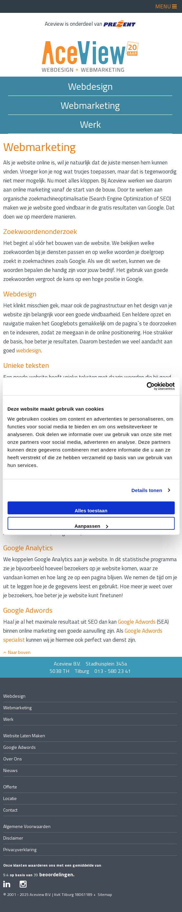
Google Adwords (137, 622)
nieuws (10, 770)
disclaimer (13, 837)
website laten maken (24, 735)
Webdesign (90, 86)
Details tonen (146, 490)
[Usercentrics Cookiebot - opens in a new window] (146, 386)
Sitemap (105, 894)
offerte (10, 786)
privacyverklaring (19, 849)
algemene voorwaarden (27, 826)
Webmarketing (90, 105)
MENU (166, 6)
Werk (90, 124)
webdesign (28, 350)
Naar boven (17, 652)
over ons (12, 758)
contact (10, 809)
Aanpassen (91, 526)
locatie (10, 798)
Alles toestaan (91, 510)
